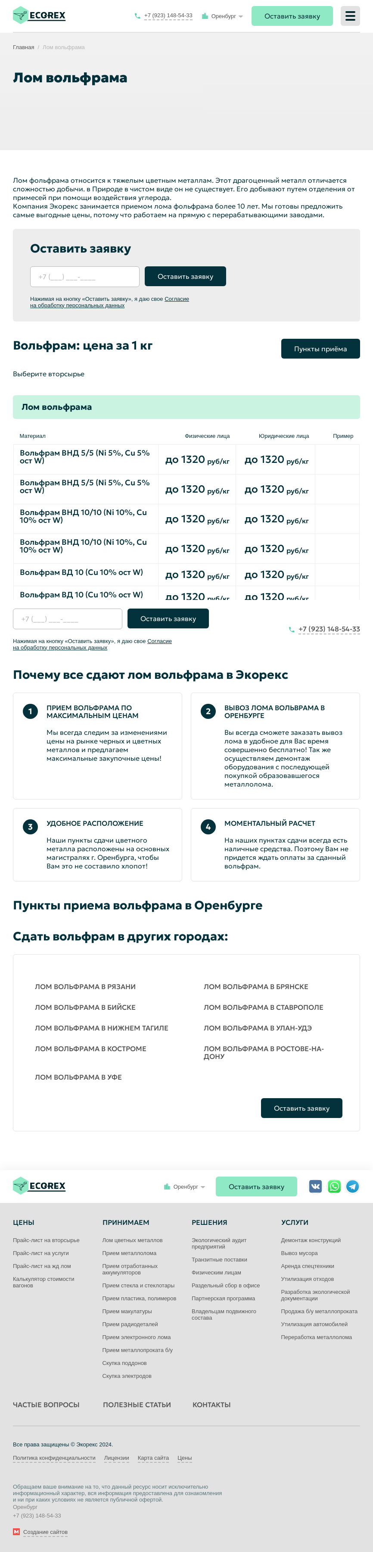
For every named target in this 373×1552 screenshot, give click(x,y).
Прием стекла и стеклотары (139, 1285)
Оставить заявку (292, 16)
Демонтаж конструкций (311, 1240)
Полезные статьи (137, 1404)
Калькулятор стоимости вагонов (43, 1282)
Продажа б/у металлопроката (319, 1311)
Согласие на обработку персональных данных (109, 302)
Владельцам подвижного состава (224, 1314)
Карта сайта (153, 1458)
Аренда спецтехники (308, 1266)
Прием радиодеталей (130, 1324)
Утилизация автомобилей (314, 1324)
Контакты (212, 1404)
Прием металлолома (130, 1253)
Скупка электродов (127, 1376)
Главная (23, 47)
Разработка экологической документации (315, 1295)
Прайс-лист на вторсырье (46, 1240)
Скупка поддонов (125, 1363)
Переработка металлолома (316, 1337)
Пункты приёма (320, 348)
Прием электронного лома (137, 1337)
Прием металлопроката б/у (138, 1350)
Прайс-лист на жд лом (42, 1266)
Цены (184, 1458)
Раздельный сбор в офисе (226, 1285)
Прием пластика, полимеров (140, 1298)
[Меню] (350, 16)
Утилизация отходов (307, 1279)
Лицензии (116, 1458)
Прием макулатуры (127, 1311)
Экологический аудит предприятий (219, 1243)
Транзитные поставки (219, 1259)
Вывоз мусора (299, 1253)
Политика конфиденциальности (54, 1458)
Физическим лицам (216, 1272)
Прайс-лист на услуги (41, 1253)
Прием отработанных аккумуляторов (130, 1269)
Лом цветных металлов (133, 1240)
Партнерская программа (223, 1298)
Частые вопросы (46, 1404)
